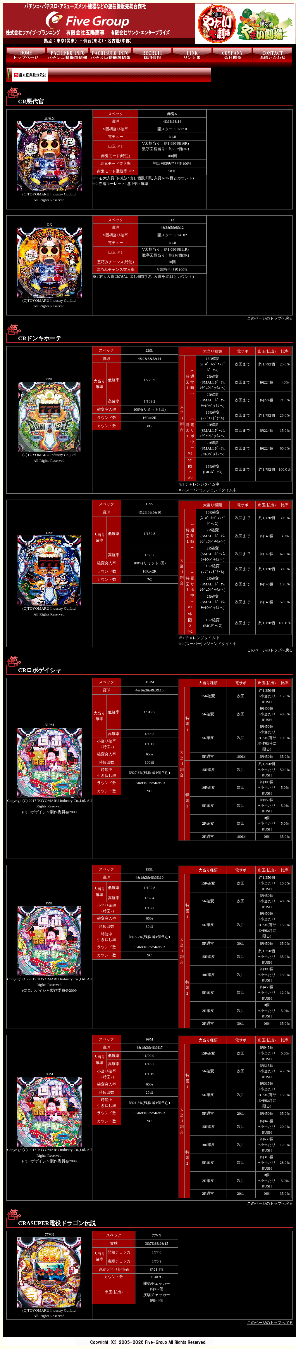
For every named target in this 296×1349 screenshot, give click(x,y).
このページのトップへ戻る (270, 318)
